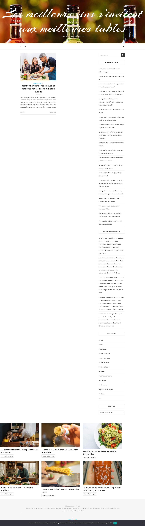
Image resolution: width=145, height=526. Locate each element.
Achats (101, 340)
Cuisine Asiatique (104, 353)
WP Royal (77, 506)
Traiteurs (102, 394)
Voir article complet (7, 456)
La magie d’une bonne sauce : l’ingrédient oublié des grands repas (111, 290)
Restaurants (38, 83)
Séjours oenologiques (106, 389)
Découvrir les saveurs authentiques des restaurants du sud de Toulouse (111, 270)
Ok (115, 523)
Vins (100, 398)
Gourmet (102, 371)
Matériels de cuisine (105, 376)
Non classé (102, 380)
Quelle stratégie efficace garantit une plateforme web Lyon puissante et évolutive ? (111, 135)
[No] (143, 523)
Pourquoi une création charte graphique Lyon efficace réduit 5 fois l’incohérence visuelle (111, 102)
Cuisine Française (104, 358)
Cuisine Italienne (104, 367)
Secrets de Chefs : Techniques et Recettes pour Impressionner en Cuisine (38, 89)
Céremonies (103, 349)
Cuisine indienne (104, 362)
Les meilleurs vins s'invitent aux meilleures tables (72, 20)
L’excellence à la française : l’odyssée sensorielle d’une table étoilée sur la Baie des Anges (111, 183)
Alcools (101, 344)
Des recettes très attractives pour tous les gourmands (111, 250)
